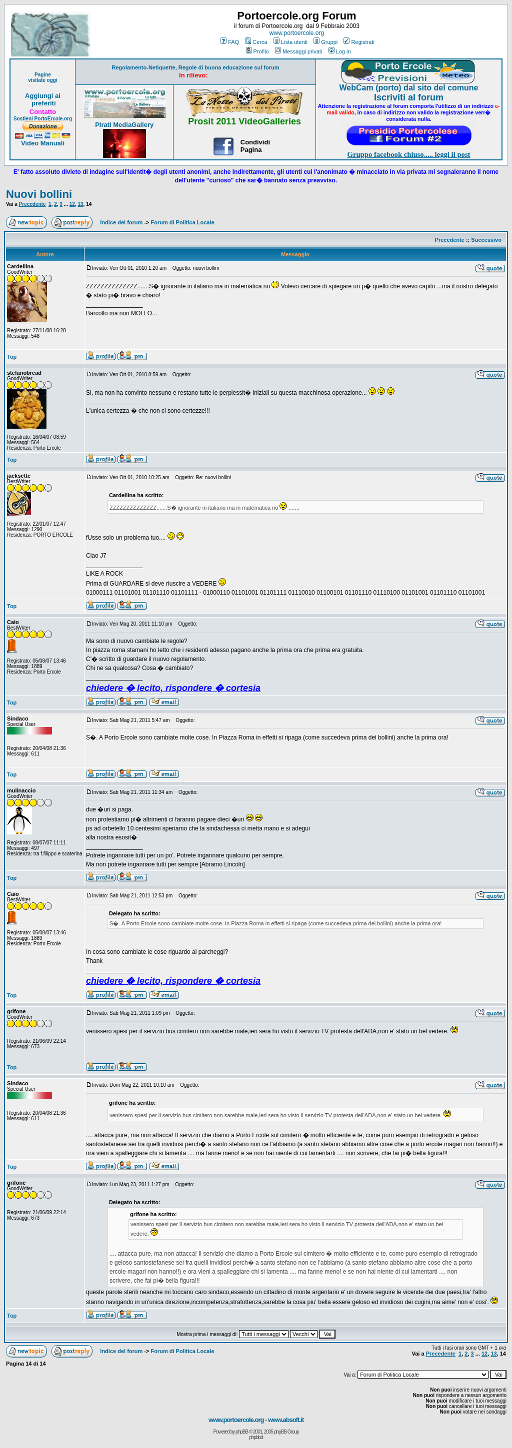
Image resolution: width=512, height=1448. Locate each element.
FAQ (229, 42)
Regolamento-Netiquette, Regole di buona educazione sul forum (196, 67)
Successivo (486, 240)
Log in (339, 51)
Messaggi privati (298, 51)
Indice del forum (121, 222)
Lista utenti (291, 42)
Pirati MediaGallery (124, 124)
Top (11, 357)
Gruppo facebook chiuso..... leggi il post (409, 154)
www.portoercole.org (297, 32)
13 (80, 204)
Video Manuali (42, 143)
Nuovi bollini (39, 194)
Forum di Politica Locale (182, 222)
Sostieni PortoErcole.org (43, 118)
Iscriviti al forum (409, 97)
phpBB (242, 1432)
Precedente (32, 204)
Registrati (359, 42)
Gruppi (326, 42)
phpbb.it (256, 1437)
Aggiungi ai (42, 95)
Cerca (256, 42)
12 (72, 204)
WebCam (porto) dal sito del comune (409, 87)
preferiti (43, 103)
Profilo (257, 51)
